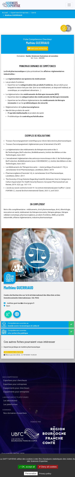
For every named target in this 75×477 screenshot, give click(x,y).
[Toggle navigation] (69, 5)
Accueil (5, 12)
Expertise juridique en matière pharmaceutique (22, 347)
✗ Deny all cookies (48, 467)
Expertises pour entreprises (15, 384)
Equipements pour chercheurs (16, 388)
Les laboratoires (10, 401)
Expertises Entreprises (19, 12)
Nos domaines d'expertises (15, 413)
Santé (33, 12)
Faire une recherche (37, 48)
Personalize (30, 473)
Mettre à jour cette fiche (13, 352)
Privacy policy (45, 473)
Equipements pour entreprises (16, 392)
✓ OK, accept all (27, 467)
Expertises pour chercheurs (15, 380)
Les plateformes (10, 404)
